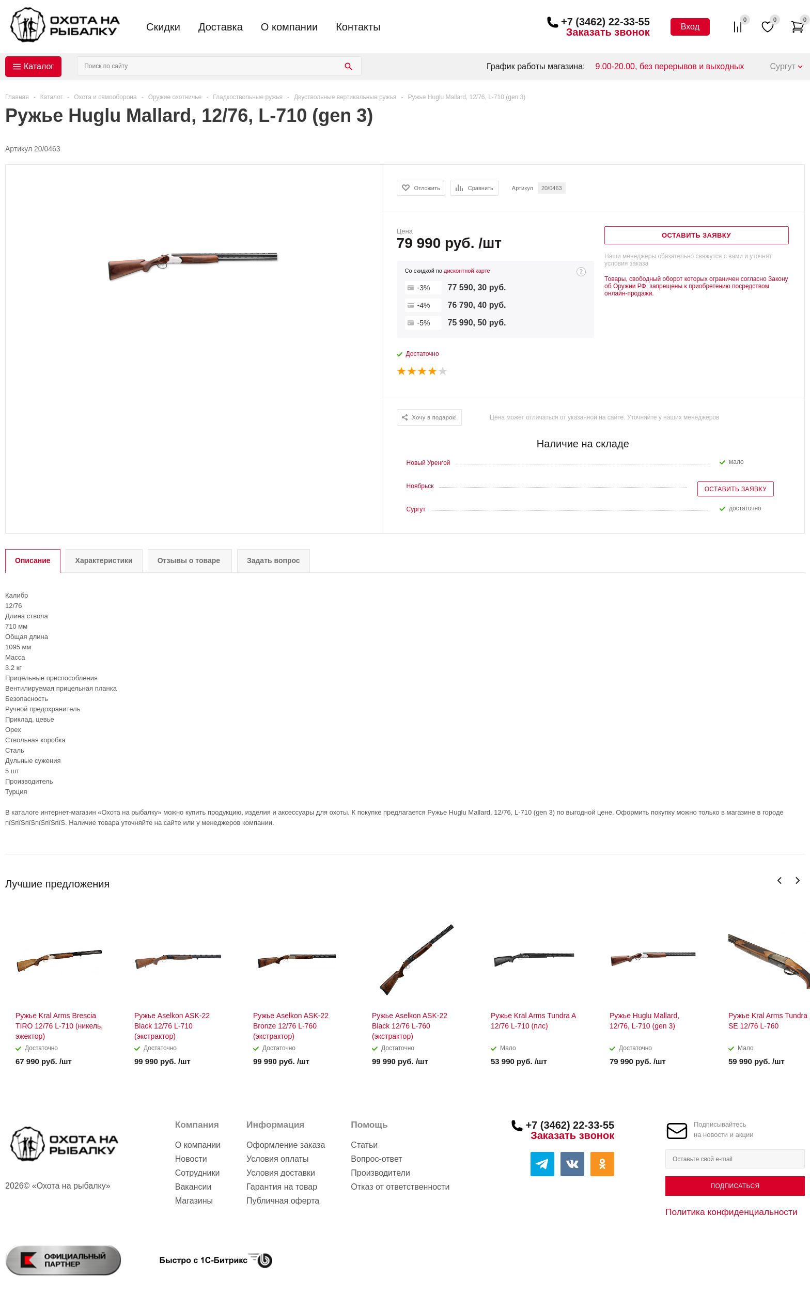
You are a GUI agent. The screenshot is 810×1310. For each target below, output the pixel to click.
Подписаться (734, 1186)
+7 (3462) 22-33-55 (605, 21)
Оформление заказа (285, 1145)
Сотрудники (197, 1172)
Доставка (220, 27)
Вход (690, 26)
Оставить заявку (736, 489)
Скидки (163, 27)
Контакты (358, 27)
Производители (380, 1172)
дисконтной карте (467, 271)
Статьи (364, 1145)
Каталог (39, 66)
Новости (191, 1159)
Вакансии (193, 1186)
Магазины (194, 1200)
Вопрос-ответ (376, 1159)
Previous (779, 880)
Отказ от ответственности (400, 1186)
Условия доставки (280, 1172)
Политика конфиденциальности (731, 1212)
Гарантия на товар (281, 1186)
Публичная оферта (282, 1200)
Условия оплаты (277, 1159)
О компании (289, 27)
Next (797, 880)
